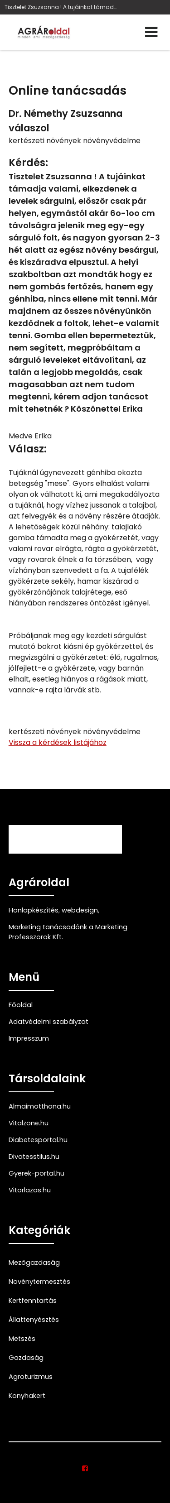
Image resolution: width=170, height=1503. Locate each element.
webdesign (80, 910)
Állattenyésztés (34, 1319)
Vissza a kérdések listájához (58, 742)
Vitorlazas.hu (30, 1190)
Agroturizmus (31, 1376)
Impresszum (29, 1038)
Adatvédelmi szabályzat (48, 1021)
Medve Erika (30, 436)
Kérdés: (28, 163)
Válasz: (28, 449)
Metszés (22, 1338)
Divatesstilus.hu (34, 1156)
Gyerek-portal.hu (36, 1173)
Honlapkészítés (33, 910)
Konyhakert (27, 1395)
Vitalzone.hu (29, 1123)
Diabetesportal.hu (38, 1139)
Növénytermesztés (39, 1281)
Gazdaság (26, 1357)
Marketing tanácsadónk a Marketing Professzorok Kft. (68, 931)
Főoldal (21, 1004)
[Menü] (151, 32)
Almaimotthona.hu (40, 1106)
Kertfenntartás (33, 1300)
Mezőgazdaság (34, 1262)
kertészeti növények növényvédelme (75, 140)
